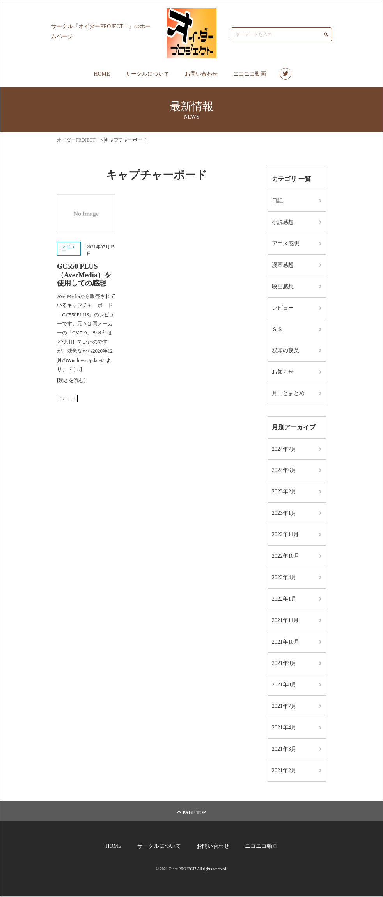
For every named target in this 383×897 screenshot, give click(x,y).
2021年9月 (284, 664)
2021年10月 (285, 642)
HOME (102, 74)
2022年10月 (285, 556)
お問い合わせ (201, 74)
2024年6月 (284, 470)
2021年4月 (284, 728)
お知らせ (283, 372)
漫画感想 (283, 265)
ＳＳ (277, 329)
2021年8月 (284, 685)
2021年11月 (285, 621)
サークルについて (147, 74)
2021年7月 (284, 706)
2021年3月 (284, 749)
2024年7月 (284, 449)
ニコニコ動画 (249, 74)
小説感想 (283, 222)
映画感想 (283, 286)
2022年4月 (284, 578)
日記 (277, 201)
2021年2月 (284, 771)
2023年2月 (284, 492)
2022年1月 (284, 599)
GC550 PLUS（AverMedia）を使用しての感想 (84, 274)
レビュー (68, 249)
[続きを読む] (71, 380)
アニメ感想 (285, 243)
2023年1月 (284, 513)
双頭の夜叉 (285, 350)
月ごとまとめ (288, 393)
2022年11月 (285, 535)
